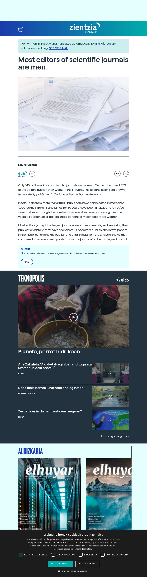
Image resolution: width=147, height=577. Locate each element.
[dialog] (73, 553)
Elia (97, 43)
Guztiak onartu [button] (60, 563)
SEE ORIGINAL (58, 48)
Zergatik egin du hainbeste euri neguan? (50, 411)
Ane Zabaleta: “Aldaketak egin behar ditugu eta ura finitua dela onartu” (55, 366)
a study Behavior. (63, 194)
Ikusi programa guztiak (115, 436)
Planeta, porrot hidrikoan (49, 352)
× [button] (143, 533)
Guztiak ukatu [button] (87, 563)
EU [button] (32, 174)
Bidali (27, 262)
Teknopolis (31, 278)
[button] (20, 29)
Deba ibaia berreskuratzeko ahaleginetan (51, 388)
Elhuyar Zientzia (27, 164)
